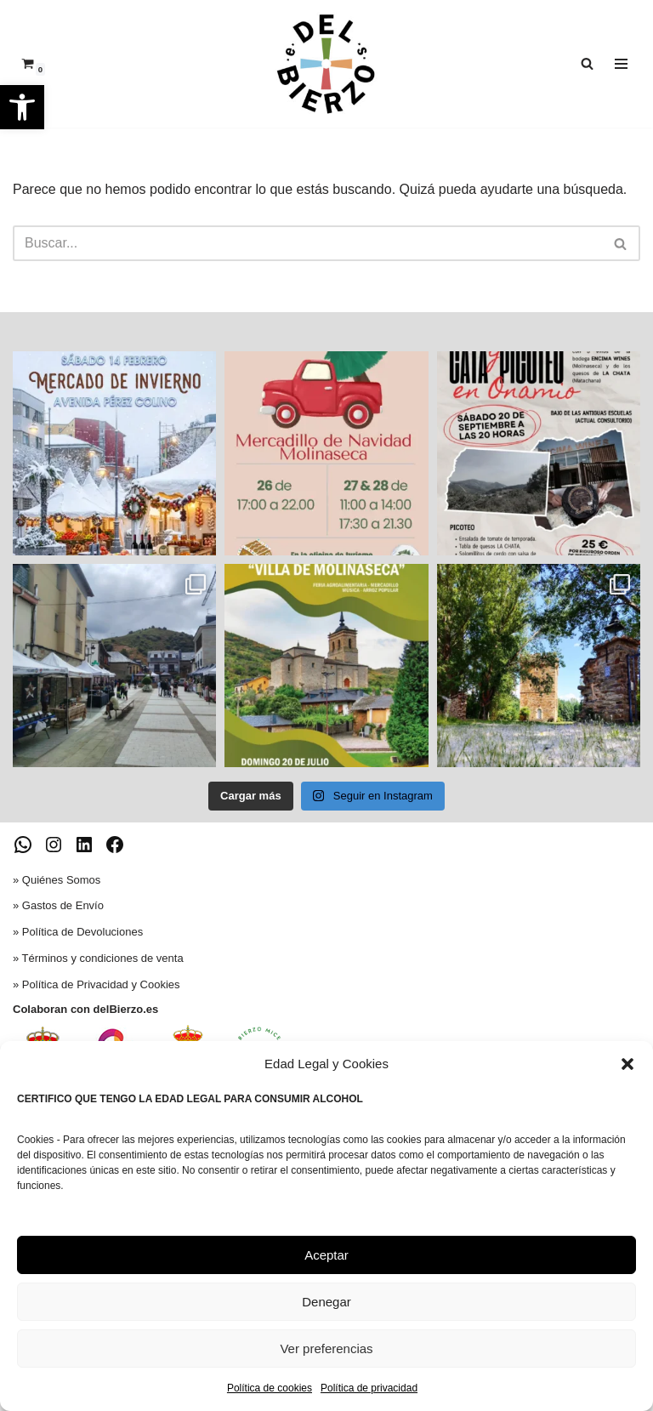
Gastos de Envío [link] (63, 905)
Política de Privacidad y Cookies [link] (101, 984)
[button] (627, 1063)
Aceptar (326, 1255)
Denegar (326, 1301)
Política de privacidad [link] (369, 1388)
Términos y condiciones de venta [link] (103, 958)
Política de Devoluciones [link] (82, 931)
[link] (22, 107)
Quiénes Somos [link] (61, 879)
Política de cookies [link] (269, 1388)
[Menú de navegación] (621, 63)
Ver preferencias (326, 1348)
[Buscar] (307, 243)
